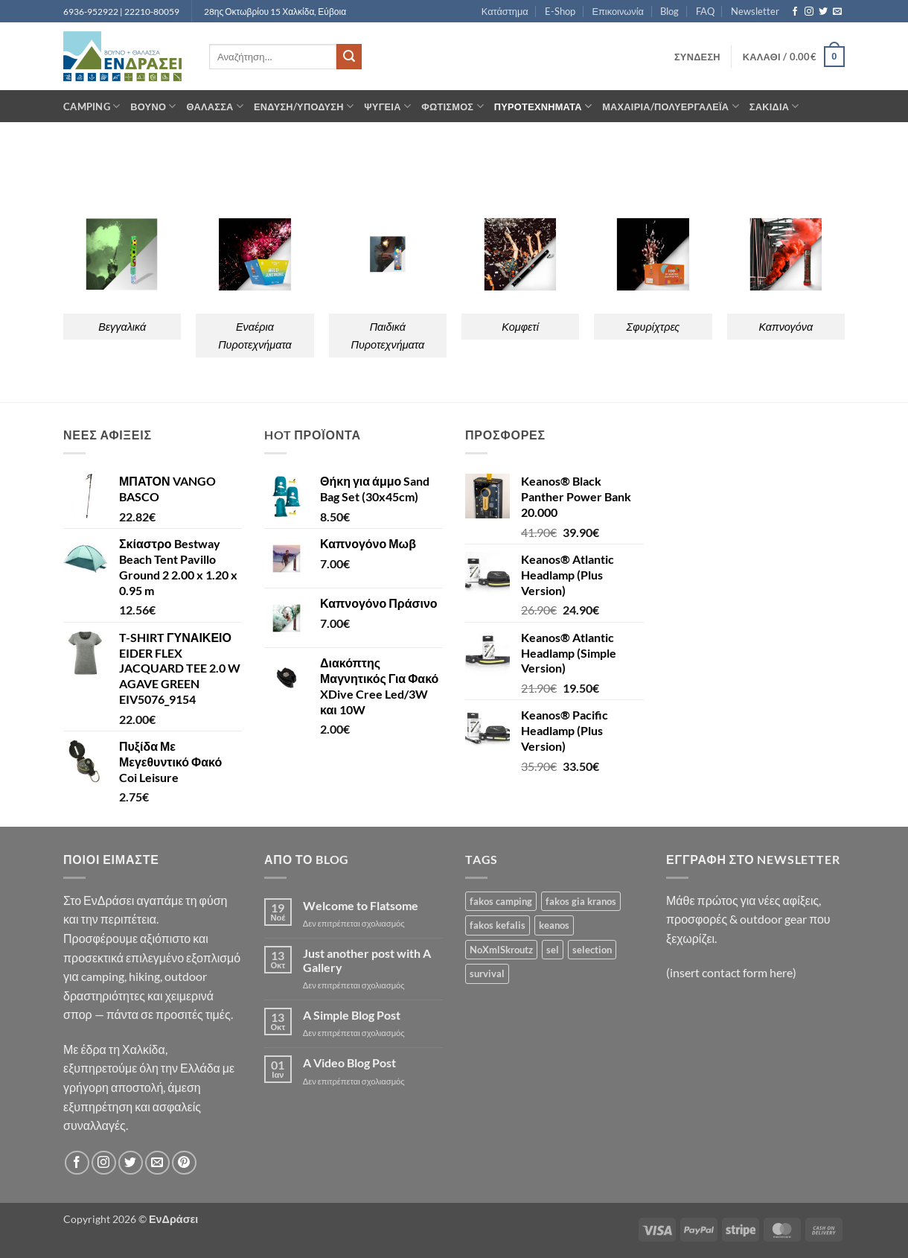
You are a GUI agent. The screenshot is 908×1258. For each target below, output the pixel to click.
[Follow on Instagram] (809, 12)
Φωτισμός (452, 106)
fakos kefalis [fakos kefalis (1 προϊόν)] (497, 925)
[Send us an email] (837, 12)
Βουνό (153, 106)
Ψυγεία (387, 106)
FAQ (705, 11)
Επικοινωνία (617, 11)
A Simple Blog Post (351, 1015)
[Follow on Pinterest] (184, 1163)
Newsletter (755, 11)
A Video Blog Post (349, 1062)
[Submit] (349, 56)
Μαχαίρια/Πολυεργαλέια (670, 106)
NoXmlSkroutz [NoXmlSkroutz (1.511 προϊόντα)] (501, 950)
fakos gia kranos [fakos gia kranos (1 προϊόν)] (581, 901)
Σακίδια (774, 106)
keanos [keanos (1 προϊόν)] (554, 925)
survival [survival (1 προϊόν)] (487, 973)
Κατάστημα (505, 11)
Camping (91, 106)
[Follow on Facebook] (794, 12)
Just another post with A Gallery (367, 960)
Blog (669, 11)
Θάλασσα (215, 106)
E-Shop (560, 11)
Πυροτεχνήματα (543, 106)
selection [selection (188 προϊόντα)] (592, 950)
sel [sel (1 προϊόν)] (552, 950)
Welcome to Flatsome (360, 905)
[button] (697, 57)
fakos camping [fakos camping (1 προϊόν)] (501, 901)
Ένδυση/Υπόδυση (304, 106)
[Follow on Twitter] (823, 12)
